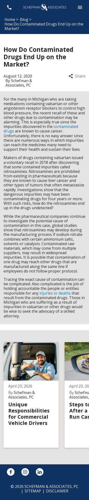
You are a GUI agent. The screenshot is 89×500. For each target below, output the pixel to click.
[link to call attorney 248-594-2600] (9, 7)
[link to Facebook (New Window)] (10, 472)
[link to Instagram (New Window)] (25, 472)
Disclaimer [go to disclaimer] (57, 491)
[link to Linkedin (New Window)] (39, 472)
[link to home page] (44, 7)
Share (77, 76)
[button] (80, 7)
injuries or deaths (55, 293)
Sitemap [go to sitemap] (33, 491)
